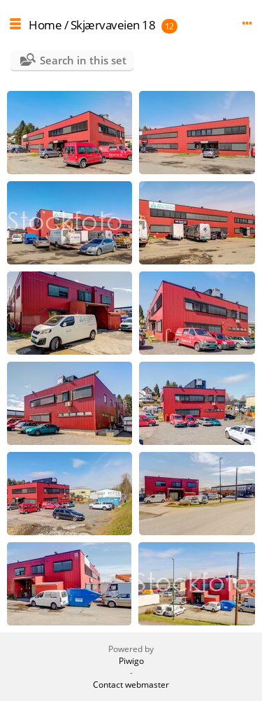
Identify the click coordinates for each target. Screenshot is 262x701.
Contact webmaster (131, 685)
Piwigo (131, 661)
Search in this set (83, 60)
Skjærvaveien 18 (113, 25)
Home (45, 25)
